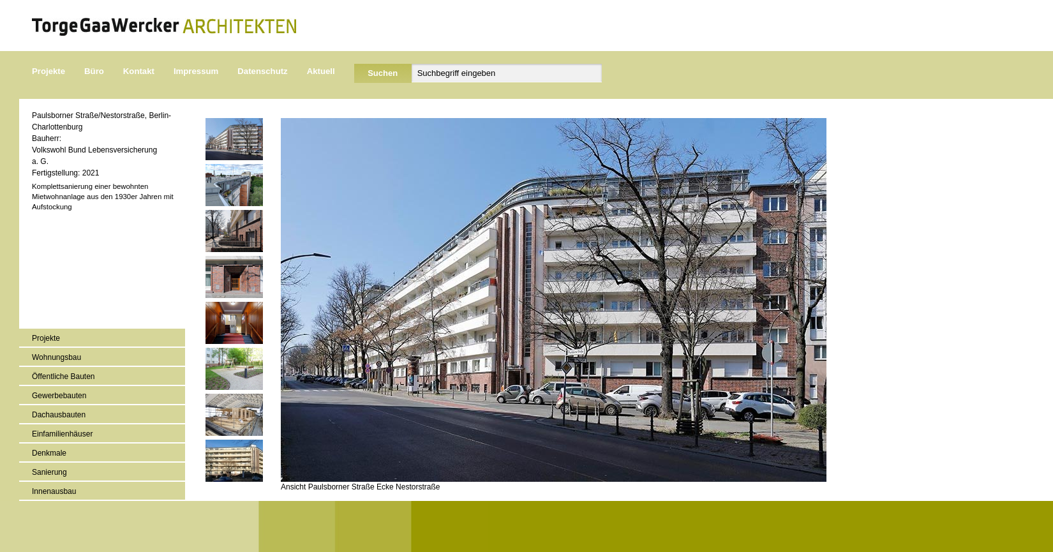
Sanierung (49, 472)
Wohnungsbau (56, 357)
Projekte (48, 71)
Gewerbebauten (59, 395)
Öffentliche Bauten (63, 376)
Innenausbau (54, 491)
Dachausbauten (59, 414)
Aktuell (321, 71)
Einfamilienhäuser (62, 433)
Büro (94, 71)
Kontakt (138, 71)
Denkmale (49, 453)
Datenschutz (262, 71)
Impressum (196, 71)
